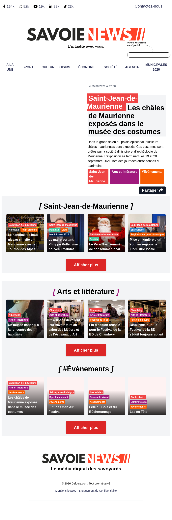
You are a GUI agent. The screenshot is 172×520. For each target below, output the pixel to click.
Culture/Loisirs (56, 67)
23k (70, 7)
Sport (27, 67)
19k (41, 7)
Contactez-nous (148, 6)
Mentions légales (65, 490)
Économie (87, 67)
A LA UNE (10, 67)
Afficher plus (86, 265)
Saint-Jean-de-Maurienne (97, 176)
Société (111, 67)
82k (26, 7)
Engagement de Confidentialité (98, 490)
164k (10, 7)
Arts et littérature (124, 171)
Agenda (132, 67)
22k (56, 7)
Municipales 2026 (156, 67)
